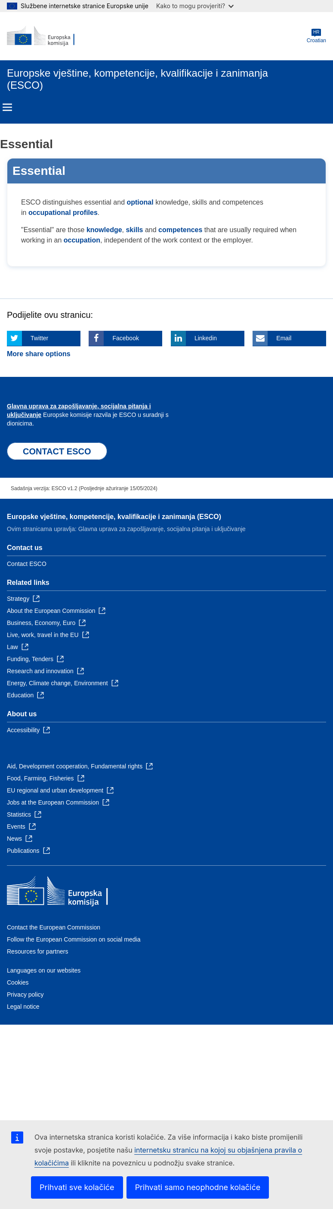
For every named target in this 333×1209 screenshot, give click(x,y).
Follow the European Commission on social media (73, 939)
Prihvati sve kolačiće (77, 1187)
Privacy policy (25, 994)
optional (139, 202)
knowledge (104, 229)
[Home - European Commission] (48, 36)
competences (180, 229)
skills (134, 229)
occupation (82, 240)
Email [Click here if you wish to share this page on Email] (283, 338)
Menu (7, 107)
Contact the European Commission (53, 927)
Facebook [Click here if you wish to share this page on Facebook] (125, 338)
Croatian (316, 36)
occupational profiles (63, 212)
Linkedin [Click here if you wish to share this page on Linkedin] (205, 338)
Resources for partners (37, 951)
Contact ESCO (26, 563)
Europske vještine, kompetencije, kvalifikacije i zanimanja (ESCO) (114, 516)
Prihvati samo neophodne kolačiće (198, 1187)
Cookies (18, 982)
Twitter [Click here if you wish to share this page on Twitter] (39, 338)
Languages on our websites (43, 970)
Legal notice (23, 1006)
